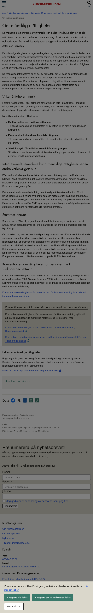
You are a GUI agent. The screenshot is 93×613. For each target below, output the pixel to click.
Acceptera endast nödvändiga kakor (52, 597)
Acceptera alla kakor (17, 597)
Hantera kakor (14, 606)
